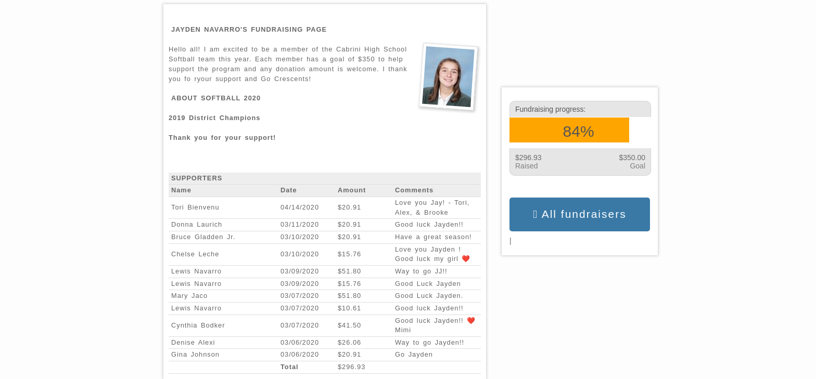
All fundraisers (579, 214)
